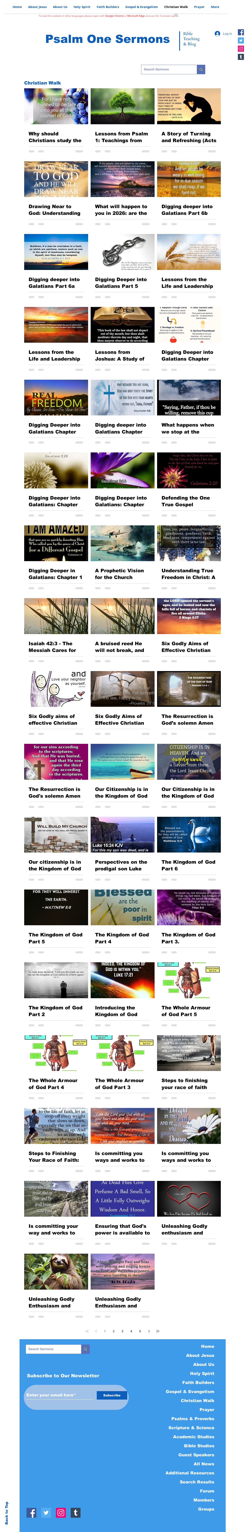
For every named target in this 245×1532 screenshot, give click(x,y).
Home (207, 1346)
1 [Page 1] (104, 1331)
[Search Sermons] (166, 69)
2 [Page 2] (114, 1331)
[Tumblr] (241, 57)
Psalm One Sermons (107, 39)
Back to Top (7, 1513)
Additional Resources (190, 1473)
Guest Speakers (196, 1455)
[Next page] (149, 1331)
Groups (206, 1509)
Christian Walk (197, 1400)
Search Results (197, 1482)
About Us (203, 1364)
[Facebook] (241, 32)
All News (204, 1464)
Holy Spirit (202, 1373)
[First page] (87, 1331)
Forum (207, 1491)
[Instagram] (241, 49)
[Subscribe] (112, 1395)
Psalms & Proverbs (192, 1418)
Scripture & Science (191, 1427)
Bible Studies (199, 1445)
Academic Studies (193, 1436)
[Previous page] (96, 1331)
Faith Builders (198, 1382)
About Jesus (200, 1355)
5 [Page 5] (140, 1331)
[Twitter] (241, 40)
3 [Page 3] (122, 1331)
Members (203, 1500)
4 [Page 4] (131, 1331)
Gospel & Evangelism (190, 1391)
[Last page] (158, 1331)
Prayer (207, 1409)
